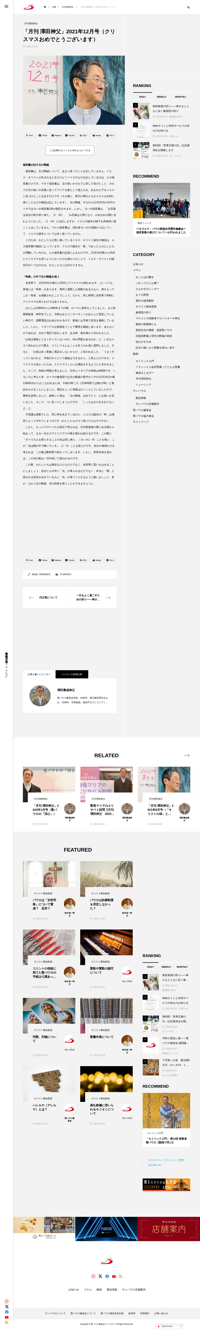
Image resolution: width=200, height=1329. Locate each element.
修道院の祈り (176, 116)
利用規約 (144, 1313)
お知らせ (173, 136)
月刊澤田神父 (65, 574)
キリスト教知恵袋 (146, 306)
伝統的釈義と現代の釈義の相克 (154, 336)
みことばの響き (145, 277)
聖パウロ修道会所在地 (112, 1313)
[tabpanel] (161, 210)
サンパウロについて (55, 1313)
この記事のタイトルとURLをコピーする (69, 150)
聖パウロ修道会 (142, 410)
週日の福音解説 (145, 300)
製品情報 (141, 398)
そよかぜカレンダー (147, 289)
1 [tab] (159, 215)
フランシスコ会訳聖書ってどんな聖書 (158, 367)
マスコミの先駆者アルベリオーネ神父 (158, 318)
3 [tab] (165, 215)
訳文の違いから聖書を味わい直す (155, 347)
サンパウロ (175, 155)
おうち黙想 (142, 294)
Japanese (165, 1326)
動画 (135, 353)
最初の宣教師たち (146, 324)
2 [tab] (162, 215)
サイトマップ (141, 421)
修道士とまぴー (145, 372)
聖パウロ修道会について (83, 1313)
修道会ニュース (170, 1053)
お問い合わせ (161, 1313)
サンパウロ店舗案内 (147, 403)
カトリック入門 (145, 361)
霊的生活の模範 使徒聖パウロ (154, 330)
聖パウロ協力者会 (143, 416)
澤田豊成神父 (45, 574)
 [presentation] (186, 755)
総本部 (131, 1313)
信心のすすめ (143, 341)
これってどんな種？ (147, 283)
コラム (137, 270)
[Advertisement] (70, 639)
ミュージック (143, 384)
